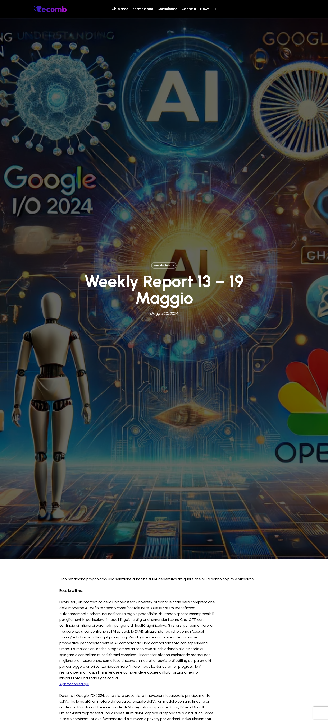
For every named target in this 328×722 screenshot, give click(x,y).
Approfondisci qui (74, 640)
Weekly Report (164, 243)
